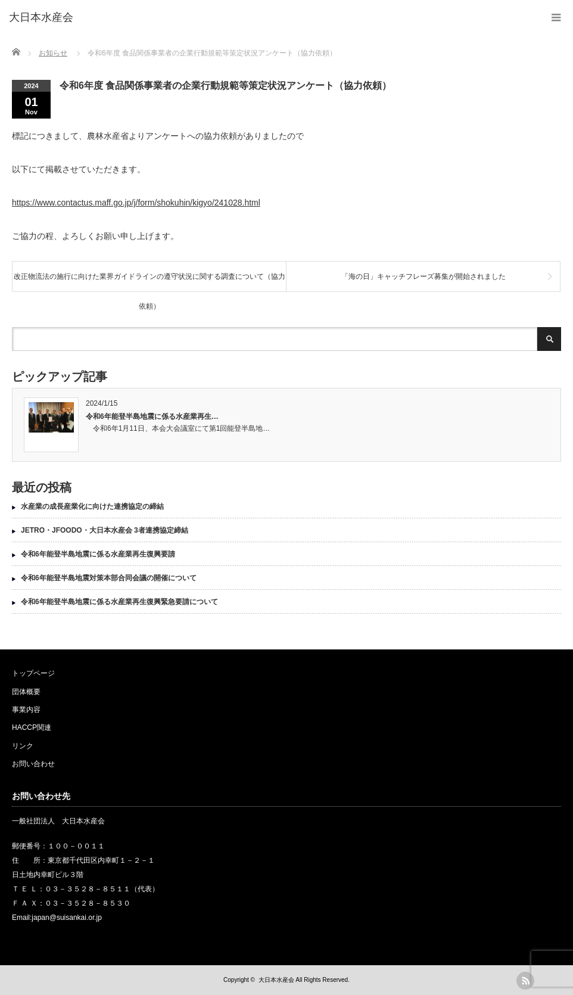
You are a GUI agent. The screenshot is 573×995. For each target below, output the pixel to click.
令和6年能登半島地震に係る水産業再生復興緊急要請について (119, 602)
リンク (22, 746)
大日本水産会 (276, 980)
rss (525, 981)
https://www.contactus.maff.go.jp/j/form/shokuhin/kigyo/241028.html (136, 202)
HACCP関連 (31, 727)
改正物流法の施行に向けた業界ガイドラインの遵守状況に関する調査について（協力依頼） (149, 281)
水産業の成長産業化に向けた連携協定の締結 (92, 506)
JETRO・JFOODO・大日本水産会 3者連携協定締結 (104, 530)
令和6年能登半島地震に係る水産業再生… (152, 416)
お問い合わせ (33, 764)
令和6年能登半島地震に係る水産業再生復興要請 (98, 554)
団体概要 (26, 692)
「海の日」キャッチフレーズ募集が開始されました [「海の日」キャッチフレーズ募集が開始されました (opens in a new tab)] (423, 276)
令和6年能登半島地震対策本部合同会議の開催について (109, 578)
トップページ (33, 673)
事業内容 (26, 709)
